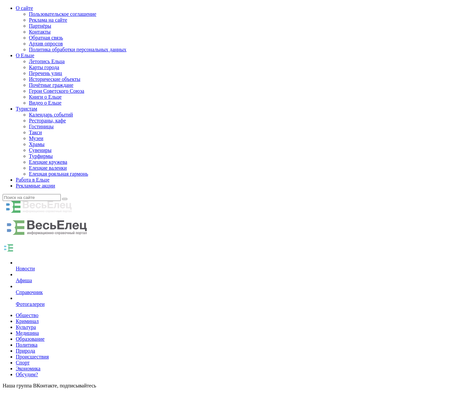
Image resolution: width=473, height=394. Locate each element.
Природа (25, 351)
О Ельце (25, 55)
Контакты (40, 32)
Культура (26, 327)
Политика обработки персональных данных (77, 49)
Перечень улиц (45, 73)
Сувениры (40, 150)
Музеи (36, 138)
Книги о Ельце (45, 97)
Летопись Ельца (47, 61)
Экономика (28, 368)
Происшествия (32, 356)
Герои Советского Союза (56, 91)
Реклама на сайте (48, 20)
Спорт (23, 362)
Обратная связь (46, 37)
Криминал (27, 321)
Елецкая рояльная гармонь (58, 174)
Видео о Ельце (45, 103)
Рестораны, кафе (47, 120)
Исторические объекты (54, 79)
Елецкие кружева (48, 162)
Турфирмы (41, 156)
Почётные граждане (51, 85)
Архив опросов (46, 43)
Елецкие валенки (48, 168)
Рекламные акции (35, 185)
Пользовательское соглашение (62, 14)
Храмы (37, 144)
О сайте (24, 8)
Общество (27, 315)
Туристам (26, 108)
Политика (26, 345)
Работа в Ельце (33, 180)
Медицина (27, 333)
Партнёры (40, 26)
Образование (30, 339)
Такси (35, 132)
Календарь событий (51, 114)
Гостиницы (41, 126)
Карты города (44, 67)
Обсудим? (27, 374)
